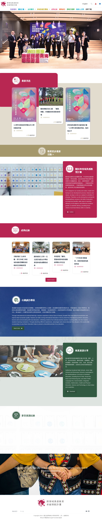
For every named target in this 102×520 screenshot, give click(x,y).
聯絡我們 (14, 511)
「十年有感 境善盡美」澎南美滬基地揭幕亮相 (81, 261)
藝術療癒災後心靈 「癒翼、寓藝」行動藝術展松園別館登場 (50, 112)
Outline (70, 212)
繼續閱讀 (30, 135)
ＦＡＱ (22, 511)
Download (71, 391)
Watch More (18, 328)
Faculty (51, 475)
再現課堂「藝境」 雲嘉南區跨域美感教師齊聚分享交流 (61, 259)
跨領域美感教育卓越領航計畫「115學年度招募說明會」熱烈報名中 (77, 128)
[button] (1, 39)
